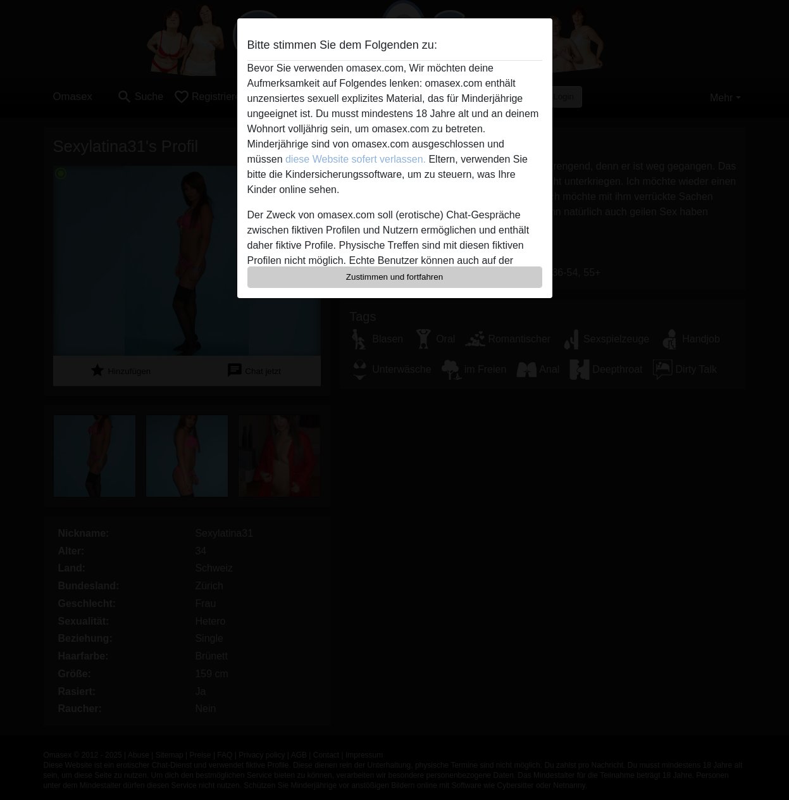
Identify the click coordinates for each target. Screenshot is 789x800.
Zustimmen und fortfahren (395, 277)
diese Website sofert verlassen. (355, 159)
